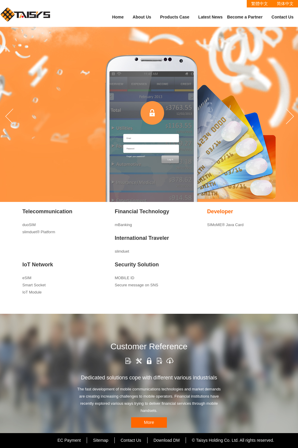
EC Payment (69, 440)
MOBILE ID (124, 278)
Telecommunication (47, 211)
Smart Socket (34, 285)
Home (118, 17)
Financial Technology (142, 211)
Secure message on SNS (136, 285)
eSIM (26, 278)
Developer (220, 211)
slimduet (122, 251)
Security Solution (137, 265)
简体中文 (285, 3)
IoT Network (37, 265)
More (149, 422)
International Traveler (142, 238)
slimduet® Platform (38, 232)
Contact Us (282, 17)
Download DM (166, 440)
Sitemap (100, 440)
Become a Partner (245, 17)
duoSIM (29, 225)
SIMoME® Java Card (225, 225)
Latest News (210, 17)
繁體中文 (259, 3)
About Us (142, 17)
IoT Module (32, 292)
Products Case (174, 17)
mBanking (123, 225)
